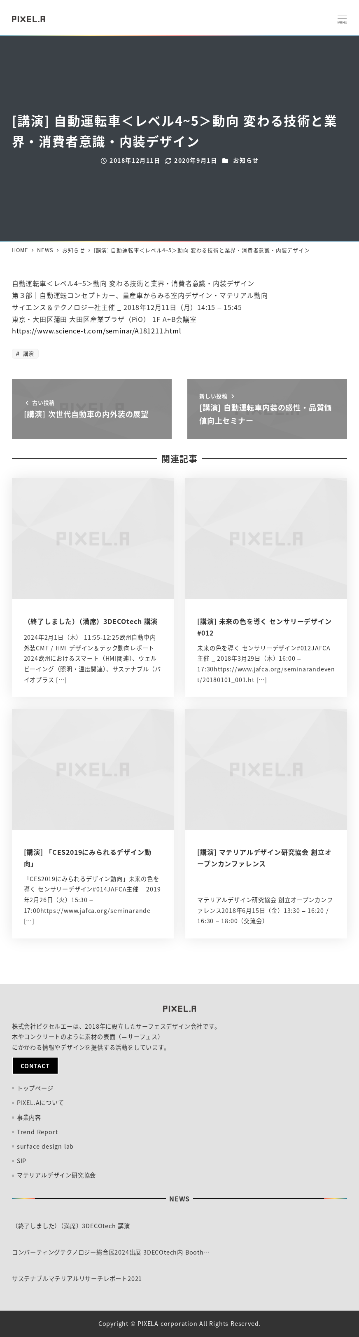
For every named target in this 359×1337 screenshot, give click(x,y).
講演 (27, 353)
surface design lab (45, 1146)
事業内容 (29, 1117)
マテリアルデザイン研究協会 (56, 1175)
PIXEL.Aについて (40, 1102)
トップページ (35, 1088)
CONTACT (35, 1066)
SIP (21, 1160)
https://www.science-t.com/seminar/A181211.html (97, 330)
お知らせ (246, 160)
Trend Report (37, 1132)
